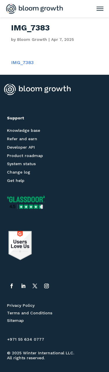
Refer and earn (22, 138)
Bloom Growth (32, 39)
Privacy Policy (21, 305)
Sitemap (15, 320)
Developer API (21, 147)
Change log (18, 172)
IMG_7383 (22, 62)
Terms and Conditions (29, 313)
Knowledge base (23, 130)
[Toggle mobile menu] (97, 8)
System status (21, 163)
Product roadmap (25, 155)
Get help (15, 180)
